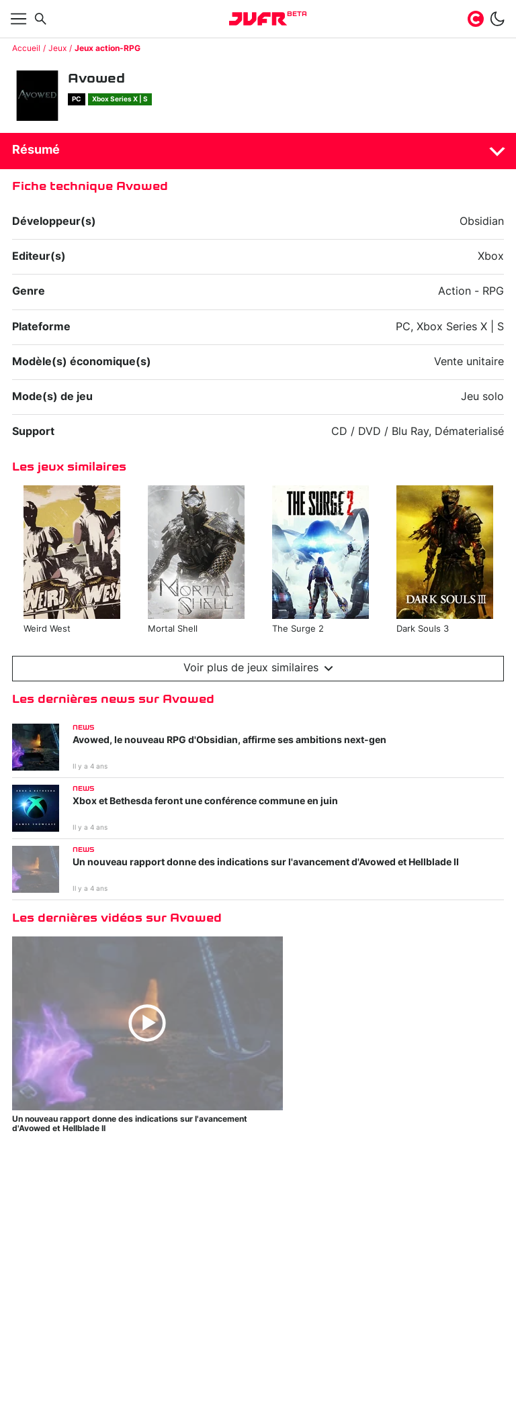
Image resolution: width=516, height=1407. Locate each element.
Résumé (36, 150)
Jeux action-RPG (107, 48)
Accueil (26, 48)
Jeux (57, 48)
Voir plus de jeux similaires (258, 668)
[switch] (497, 19)
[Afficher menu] (19, 19)
